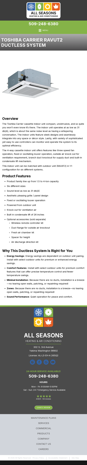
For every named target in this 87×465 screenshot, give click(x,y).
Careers (43, 449)
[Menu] (43, 30)
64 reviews (47, 399)
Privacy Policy (38, 458)
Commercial (43, 428)
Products (43, 434)
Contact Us (43, 444)
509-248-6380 (43, 23)
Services (43, 423)
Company (43, 439)
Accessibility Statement (57, 458)
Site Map (75, 458)
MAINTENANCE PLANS (43, 418)
